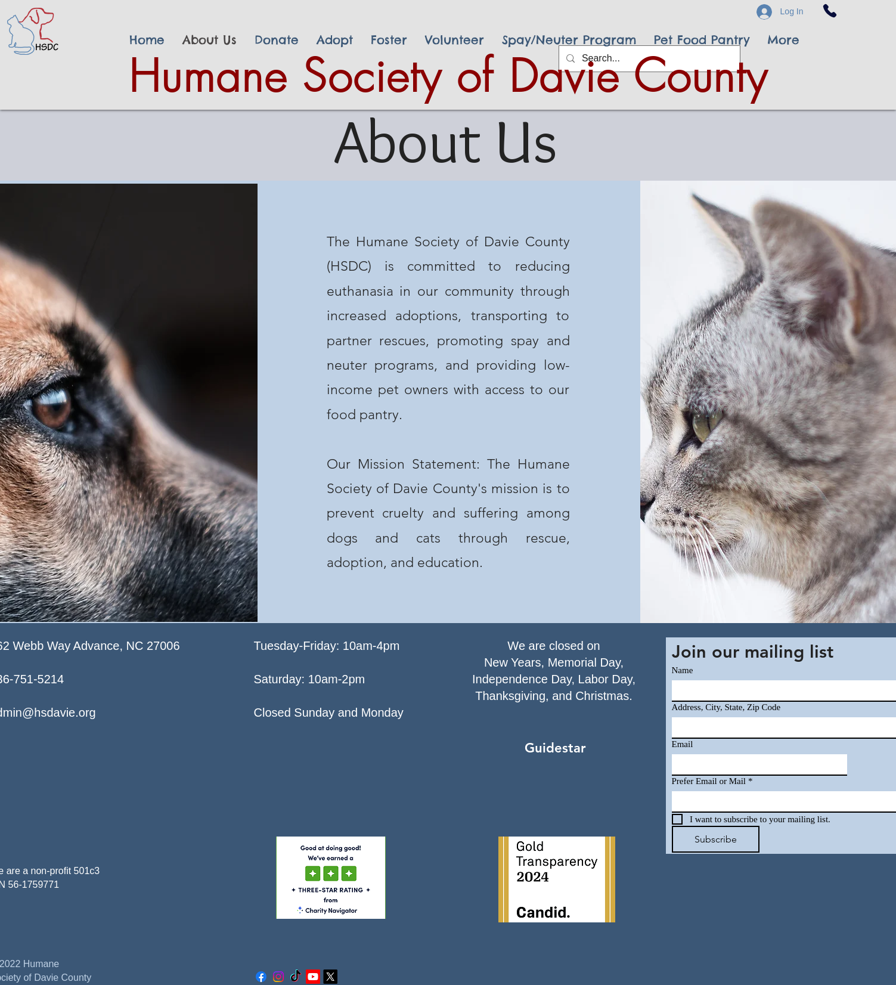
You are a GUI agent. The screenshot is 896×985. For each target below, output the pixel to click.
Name (682, 670)
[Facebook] (261, 976)
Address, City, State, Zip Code (726, 707)
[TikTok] (296, 976)
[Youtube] (313, 976)
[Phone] (830, 10)
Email (682, 744)
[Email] (756, 764)
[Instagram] (278, 976)
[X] (330, 976)
